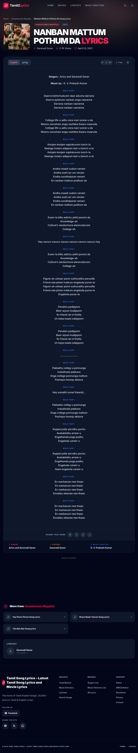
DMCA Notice (122, 687)
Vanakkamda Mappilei (21, 19)
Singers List (93, 683)
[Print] (127, 62)
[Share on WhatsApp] (83, 534)
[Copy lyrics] (119, 62)
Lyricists (75, 5)
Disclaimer (121, 692)
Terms (122, 746)
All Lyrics (92, 692)
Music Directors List (97, 687)
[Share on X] (14, 726)
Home (50, 5)
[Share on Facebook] (70, 534)
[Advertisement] (69, 579)
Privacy (119, 697)
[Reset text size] (106, 62)
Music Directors (94, 5)
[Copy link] (89, 534)
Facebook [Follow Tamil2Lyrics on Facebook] (10, 713)
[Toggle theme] (125, 5)
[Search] (132, 5)
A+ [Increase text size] (110, 62)
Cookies (132, 746)
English (13, 62)
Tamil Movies (65, 683)
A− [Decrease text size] (103, 62)
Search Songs (65, 697)
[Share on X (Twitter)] (76, 534)
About (119, 683)
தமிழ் (25, 62)
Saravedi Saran (45, 48)
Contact (119, 702)
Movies (62, 5)
